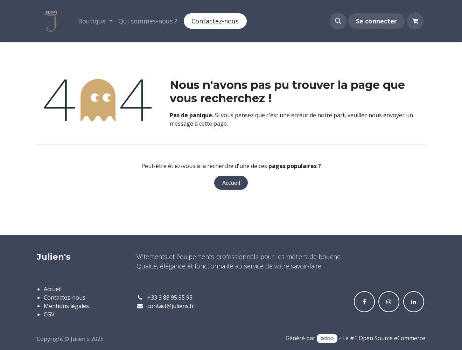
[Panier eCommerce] (415, 21)
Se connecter (376, 21)
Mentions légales (66, 306)
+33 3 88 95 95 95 (169, 297)
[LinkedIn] (413, 301)
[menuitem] (95, 21)
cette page (213, 123)
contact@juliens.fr (170, 306)
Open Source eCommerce (392, 338)
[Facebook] (364, 301)
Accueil (231, 183)
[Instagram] (388, 301)
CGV (49, 314)
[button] (338, 21)
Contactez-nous (215, 21)
